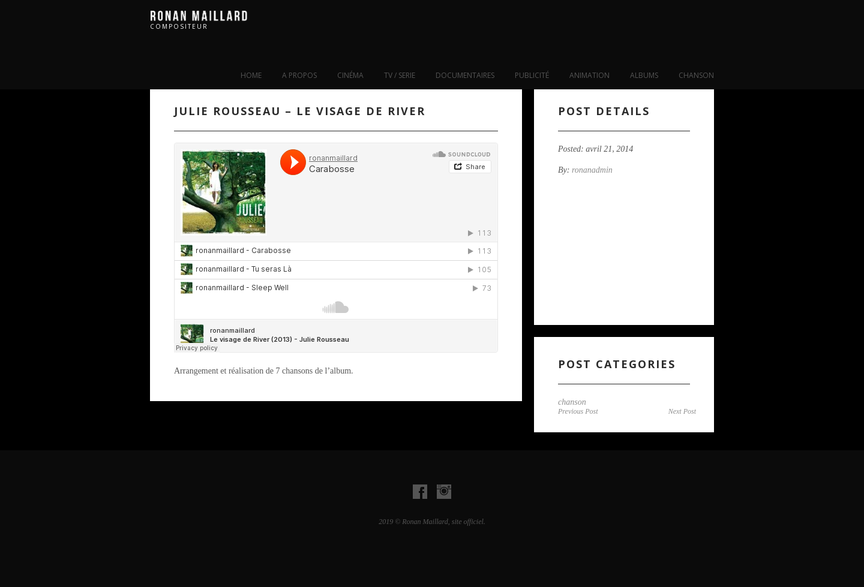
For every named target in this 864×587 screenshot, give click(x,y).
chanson (696, 75)
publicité (532, 75)
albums (644, 75)
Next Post (682, 411)
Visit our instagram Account (444, 491)
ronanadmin (592, 169)
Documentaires (465, 75)
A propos (299, 75)
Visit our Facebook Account (420, 491)
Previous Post (578, 411)
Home (251, 75)
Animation (589, 75)
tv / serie (399, 75)
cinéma (350, 75)
